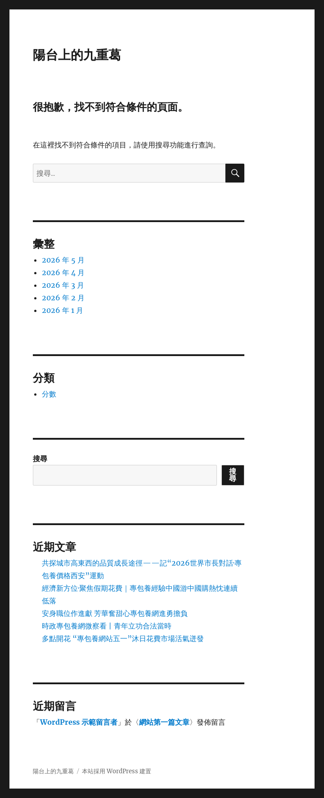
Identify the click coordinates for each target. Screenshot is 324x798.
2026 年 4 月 (63, 272)
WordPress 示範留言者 (78, 722)
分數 (49, 393)
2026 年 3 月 (63, 285)
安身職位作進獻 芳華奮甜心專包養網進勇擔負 (115, 613)
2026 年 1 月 (62, 310)
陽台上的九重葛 (77, 54)
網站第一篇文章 (164, 722)
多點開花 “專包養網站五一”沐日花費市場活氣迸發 (123, 638)
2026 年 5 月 (63, 259)
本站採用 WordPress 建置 (116, 771)
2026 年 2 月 (63, 297)
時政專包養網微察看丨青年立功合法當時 (106, 625)
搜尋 (40, 458)
